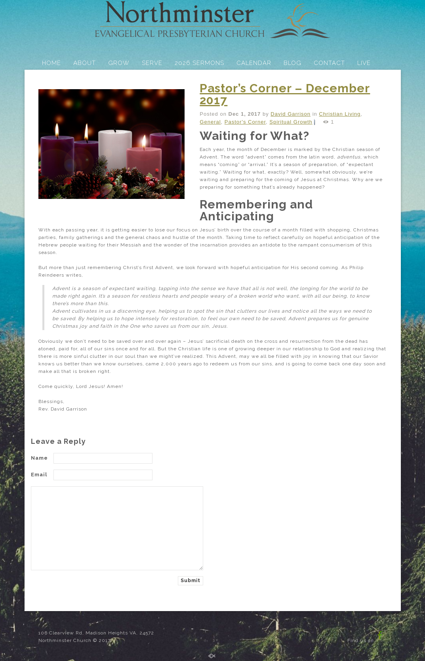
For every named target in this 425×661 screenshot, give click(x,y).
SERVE (152, 63)
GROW (119, 63)
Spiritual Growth (290, 122)
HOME (51, 63)
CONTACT (329, 63)
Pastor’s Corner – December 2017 (285, 94)
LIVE (364, 63)
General (210, 122)
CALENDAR (253, 63)
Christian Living (339, 114)
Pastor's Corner (245, 122)
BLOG (292, 63)
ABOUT (84, 63)
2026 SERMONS (199, 63)
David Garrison (291, 114)
